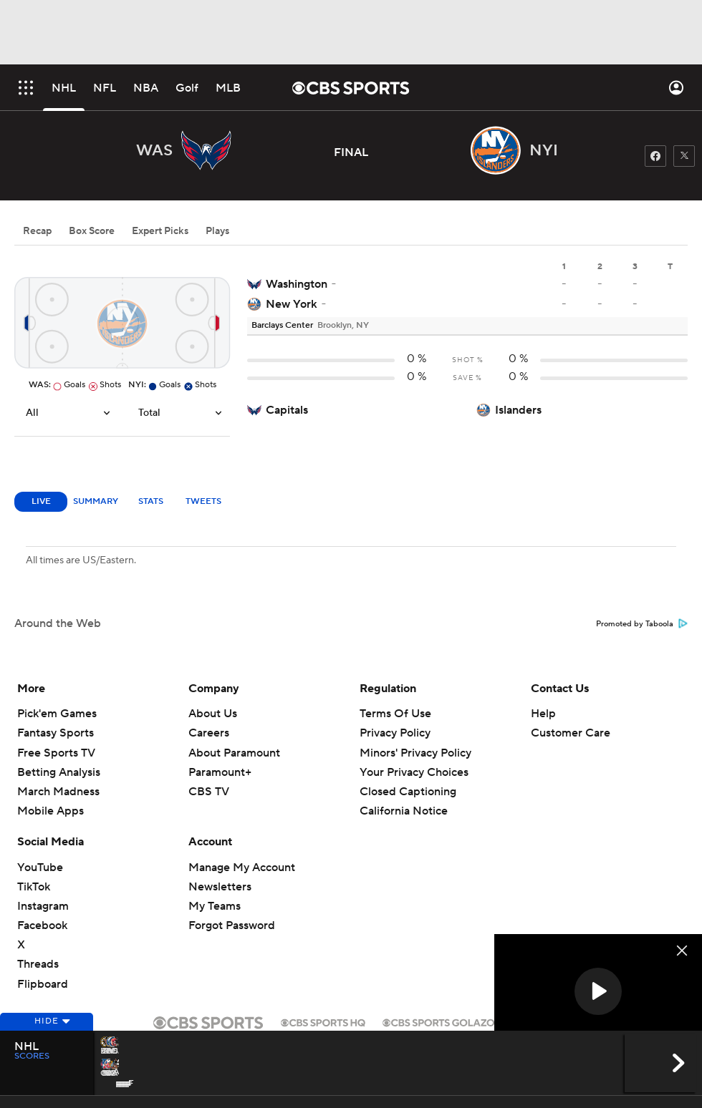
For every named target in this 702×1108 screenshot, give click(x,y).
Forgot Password (231, 925)
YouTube (40, 867)
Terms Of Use (395, 713)
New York (291, 304)
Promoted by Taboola (642, 624)
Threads (38, 964)
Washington (296, 284)
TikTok (33, 887)
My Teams (214, 906)
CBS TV (208, 791)
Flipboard (42, 984)
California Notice (404, 811)
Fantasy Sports (55, 733)
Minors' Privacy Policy (415, 753)
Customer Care (570, 733)
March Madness (58, 791)
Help (543, 713)
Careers (208, 733)
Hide (46, 1038)
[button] (598, 991)
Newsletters (219, 887)
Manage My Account (241, 867)
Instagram (43, 906)
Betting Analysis (58, 772)
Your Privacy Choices (414, 772)
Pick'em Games (57, 713)
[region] (598, 992)
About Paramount (234, 753)
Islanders (518, 410)
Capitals (287, 410)
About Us (212, 713)
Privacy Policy (395, 733)
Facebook (42, 925)
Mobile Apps (50, 811)
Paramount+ (219, 772)
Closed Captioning (408, 791)
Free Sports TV (56, 753)
